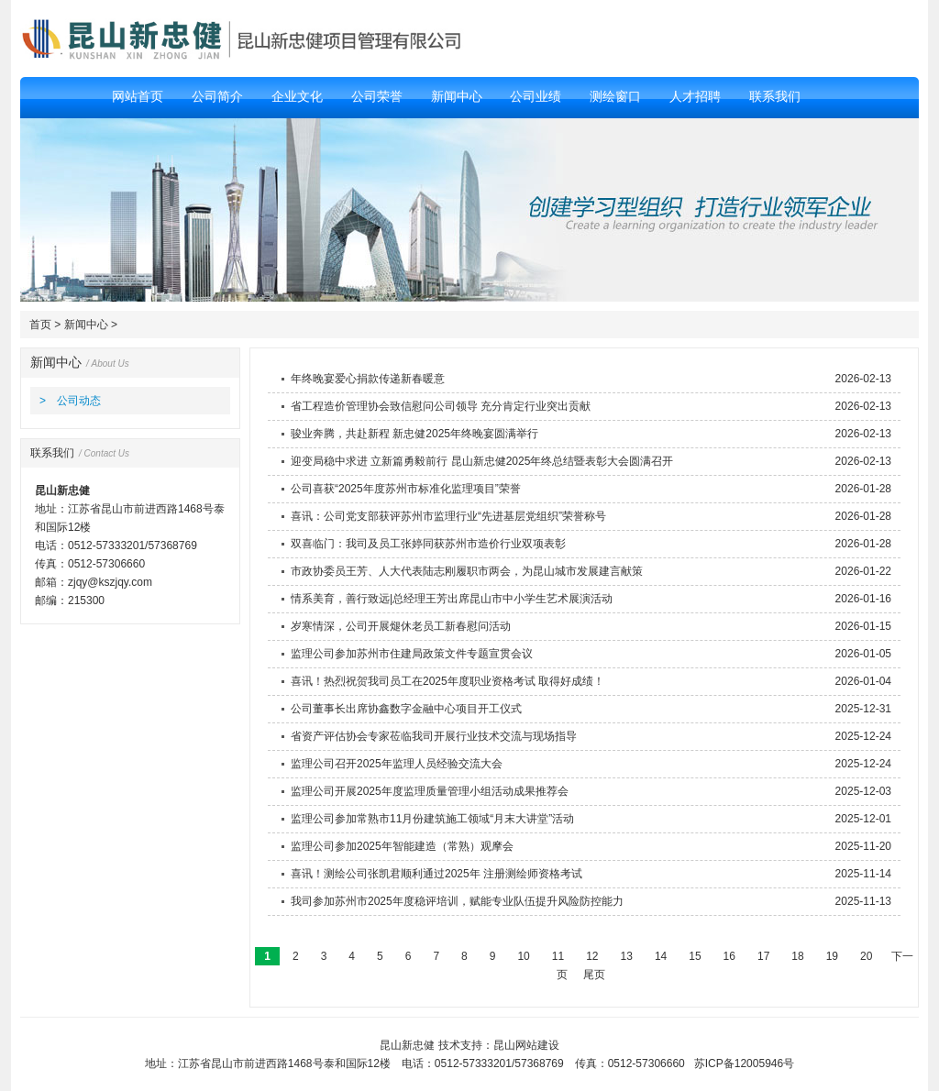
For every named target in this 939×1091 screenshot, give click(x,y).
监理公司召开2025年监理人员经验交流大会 (397, 763)
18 (798, 956)
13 (626, 956)
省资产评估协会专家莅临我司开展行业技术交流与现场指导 (434, 736)
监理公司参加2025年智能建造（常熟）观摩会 (402, 846)
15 (695, 956)
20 (866, 956)
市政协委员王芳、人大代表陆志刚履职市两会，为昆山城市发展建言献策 (467, 571)
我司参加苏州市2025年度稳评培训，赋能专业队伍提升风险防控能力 (457, 901)
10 (523, 956)
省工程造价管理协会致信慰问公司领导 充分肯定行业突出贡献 (441, 406)
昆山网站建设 (526, 1045)
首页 (40, 324)
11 (557, 956)
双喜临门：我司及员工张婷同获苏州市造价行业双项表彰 (428, 543)
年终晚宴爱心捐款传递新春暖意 (368, 378)
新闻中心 (86, 324)
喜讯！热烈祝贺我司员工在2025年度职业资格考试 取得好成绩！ (447, 681)
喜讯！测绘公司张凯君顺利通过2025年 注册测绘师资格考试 (436, 873)
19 (832, 956)
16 (729, 956)
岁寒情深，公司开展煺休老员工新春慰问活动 (401, 626)
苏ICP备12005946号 (744, 1063)
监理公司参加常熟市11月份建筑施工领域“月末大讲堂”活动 (432, 818)
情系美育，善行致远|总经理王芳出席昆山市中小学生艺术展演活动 (452, 598)
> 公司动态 (70, 400)
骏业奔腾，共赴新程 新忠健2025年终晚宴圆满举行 (414, 433)
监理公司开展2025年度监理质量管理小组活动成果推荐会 (430, 791)
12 (592, 956)
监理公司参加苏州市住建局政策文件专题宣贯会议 (412, 653)
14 (661, 956)
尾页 (594, 974)
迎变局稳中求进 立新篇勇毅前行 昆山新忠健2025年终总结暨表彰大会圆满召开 (482, 461)
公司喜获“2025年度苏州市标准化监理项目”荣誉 (406, 488)
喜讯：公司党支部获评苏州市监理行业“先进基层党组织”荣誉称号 (448, 516)
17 (764, 956)
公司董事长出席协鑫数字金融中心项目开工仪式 (406, 708)
